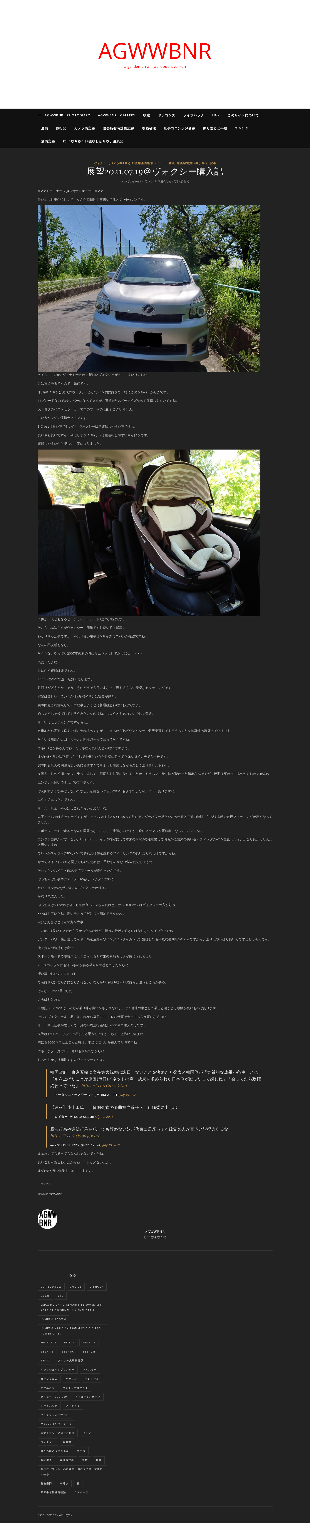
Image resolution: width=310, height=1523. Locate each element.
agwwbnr (55, 1194)
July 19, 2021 (128, 1094)
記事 (213, 163)
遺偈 (44, 128)
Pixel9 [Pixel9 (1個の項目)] (69, 1342)
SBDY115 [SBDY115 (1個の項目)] (89, 1342)
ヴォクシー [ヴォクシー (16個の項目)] (48, 1442)
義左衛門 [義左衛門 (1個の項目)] (46, 1483)
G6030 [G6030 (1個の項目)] (45, 1295)
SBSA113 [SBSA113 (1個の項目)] (47, 1351)
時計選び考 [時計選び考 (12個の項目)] (67, 1460)
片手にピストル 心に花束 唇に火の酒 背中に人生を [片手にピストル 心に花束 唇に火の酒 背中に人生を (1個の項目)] (72, 1471)
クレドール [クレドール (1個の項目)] (92, 1378)
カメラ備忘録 (84, 128)
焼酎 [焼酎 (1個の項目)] (85, 1460)
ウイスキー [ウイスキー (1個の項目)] (90, 1369)
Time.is (241, 128)
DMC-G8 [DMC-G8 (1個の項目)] (76, 1286)
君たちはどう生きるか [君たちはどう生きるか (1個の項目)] (55, 1450)
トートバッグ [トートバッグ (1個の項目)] (49, 1405)
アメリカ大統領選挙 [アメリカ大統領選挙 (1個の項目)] (70, 1360)
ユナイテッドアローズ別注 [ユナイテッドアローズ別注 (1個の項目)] (58, 1432)
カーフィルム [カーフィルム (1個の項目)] (49, 1378)
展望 (171, 163)
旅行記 (61, 128)
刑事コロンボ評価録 (179, 128)
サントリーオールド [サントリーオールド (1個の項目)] (75, 1387)
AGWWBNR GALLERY (116, 115)
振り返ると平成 (215, 128)
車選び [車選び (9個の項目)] (64, 1483)
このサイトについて (243, 115)
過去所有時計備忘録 (118, 128)
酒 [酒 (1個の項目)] (78, 1483)
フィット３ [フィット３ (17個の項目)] (73, 1405)
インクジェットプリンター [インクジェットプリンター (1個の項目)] (58, 1369)
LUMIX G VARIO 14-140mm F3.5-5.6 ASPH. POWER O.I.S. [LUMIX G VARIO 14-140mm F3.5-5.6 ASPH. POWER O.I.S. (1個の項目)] (72, 1330)
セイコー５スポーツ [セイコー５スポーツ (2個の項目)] (88, 1396)
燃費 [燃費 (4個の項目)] (99, 1460)
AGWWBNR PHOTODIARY (67, 115)
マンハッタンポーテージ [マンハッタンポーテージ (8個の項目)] (56, 1423)
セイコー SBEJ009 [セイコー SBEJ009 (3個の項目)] (54, 1396)
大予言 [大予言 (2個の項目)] (81, 1450)
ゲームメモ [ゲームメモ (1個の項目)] (48, 1387)
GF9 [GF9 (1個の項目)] (61, 1295)
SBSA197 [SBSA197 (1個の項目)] (68, 1351)
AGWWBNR (155, 50)
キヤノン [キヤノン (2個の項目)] (71, 1378)
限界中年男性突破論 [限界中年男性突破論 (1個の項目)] (53, 1492)
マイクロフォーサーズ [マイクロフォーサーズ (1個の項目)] (55, 1414)
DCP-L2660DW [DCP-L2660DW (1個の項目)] (51, 1286)
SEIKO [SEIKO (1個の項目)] (45, 1360)
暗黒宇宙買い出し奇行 (192, 163)
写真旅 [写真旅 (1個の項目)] (67, 1442)
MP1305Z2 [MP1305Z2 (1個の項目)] (48, 1342)
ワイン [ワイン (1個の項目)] (87, 1432)
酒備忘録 (48, 141)
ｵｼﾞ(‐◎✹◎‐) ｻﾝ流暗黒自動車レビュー (139, 163)
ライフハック (193, 115)
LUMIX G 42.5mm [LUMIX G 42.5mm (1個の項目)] (53, 1319)
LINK (216, 115)
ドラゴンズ (166, 115)
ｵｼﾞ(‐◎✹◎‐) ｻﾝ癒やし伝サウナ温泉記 (93, 141)
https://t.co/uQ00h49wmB (75, 1135)
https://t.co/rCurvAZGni (104, 1085)
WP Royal (65, 1515)
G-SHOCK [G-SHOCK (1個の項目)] (97, 1286)
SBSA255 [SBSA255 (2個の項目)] (89, 1351)
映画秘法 (149, 128)
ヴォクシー (101, 163)
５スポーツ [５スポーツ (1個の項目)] (81, 1492)
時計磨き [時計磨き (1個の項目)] (46, 1460)
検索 (146, 115)
